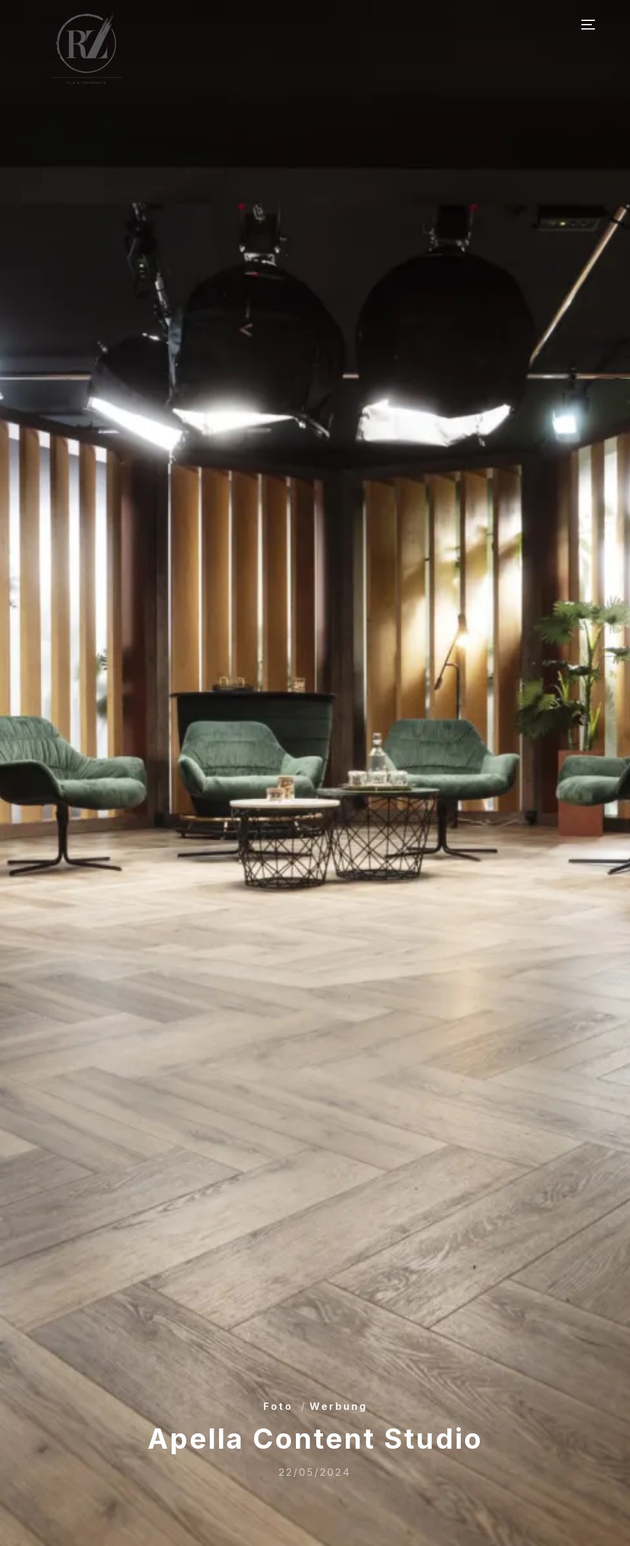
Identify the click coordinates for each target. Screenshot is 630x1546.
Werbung (338, 1406)
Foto (278, 1406)
